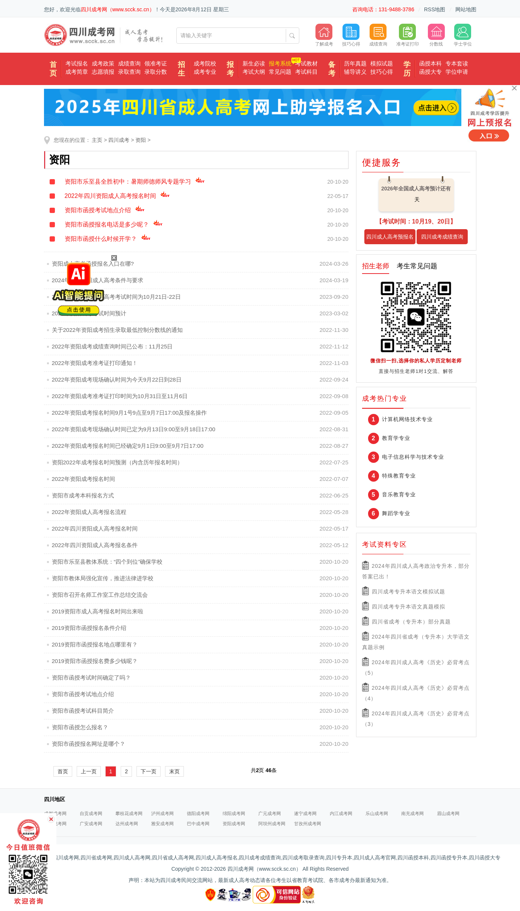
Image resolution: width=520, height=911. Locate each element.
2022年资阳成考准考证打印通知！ (95, 363)
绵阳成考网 (234, 813)
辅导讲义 (355, 71)
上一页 (89, 771)
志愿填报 (103, 71)
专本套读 (457, 63)
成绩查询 (129, 63)
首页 (53, 69)
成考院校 (205, 63)
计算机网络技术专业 (407, 419)
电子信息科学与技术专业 (413, 457)
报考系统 (280, 63)
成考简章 (76, 71)
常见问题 (280, 71)
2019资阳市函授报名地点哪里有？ (95, 644)
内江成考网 (341, 813)
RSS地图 (435, 9)
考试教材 (306, 63)
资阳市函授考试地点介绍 (105, 210)
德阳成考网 (198, 813)
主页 (97, 140)
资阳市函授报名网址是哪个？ (88, 744)
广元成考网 (269, 813)
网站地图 (465, 9)
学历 (407, 69)
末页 (174, 771)
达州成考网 (126, 823)
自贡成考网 (91, 813)
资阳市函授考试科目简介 (83, 710)
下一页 (148, 771)
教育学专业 (396, 438)
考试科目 (306, 71)
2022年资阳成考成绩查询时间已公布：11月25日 (112, 346)
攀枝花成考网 (129, 813)
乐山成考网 (376, 813)
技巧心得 (381, 71)
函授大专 (430, 71)
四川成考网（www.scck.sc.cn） (118, 9)
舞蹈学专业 (396, 513)
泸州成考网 (162, 813)
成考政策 (103, 63)
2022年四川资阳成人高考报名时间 (117, 196)
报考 (230, 69)
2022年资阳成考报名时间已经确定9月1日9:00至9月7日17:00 (127, 446)
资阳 (140, 140)
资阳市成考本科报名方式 (83, 495)
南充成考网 (412, 813)
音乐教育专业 (399, 494)
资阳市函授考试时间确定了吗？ (91, 677)
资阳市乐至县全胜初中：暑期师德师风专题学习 (135, 181)
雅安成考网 (162, 823)
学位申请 (457, 71)
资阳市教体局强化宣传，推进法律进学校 (102, 578)
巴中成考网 (198, 823)
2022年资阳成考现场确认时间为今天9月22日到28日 (117, 379)
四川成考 (118, 140)
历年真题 (355, 63)
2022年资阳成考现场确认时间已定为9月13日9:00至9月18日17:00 (133, 429)
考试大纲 (254, 71)
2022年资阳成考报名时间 (83, 479)
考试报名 (76, 63)
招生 (181, 69)
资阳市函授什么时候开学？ (108, 239)
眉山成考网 (448, 813)
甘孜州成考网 (307, 823)
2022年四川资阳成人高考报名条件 (95, 545)
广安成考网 (91, 823)
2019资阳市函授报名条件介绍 (89, 628)
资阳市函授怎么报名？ (80, 727)
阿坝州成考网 (271, 823)
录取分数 (155, 71)
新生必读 (254, 63)
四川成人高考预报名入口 (390, 239)
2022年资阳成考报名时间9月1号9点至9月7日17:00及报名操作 (129, 412)
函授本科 (430, 63)
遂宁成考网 (305, 813)
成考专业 (205, 71)
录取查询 (129, 71)
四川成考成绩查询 (442, 237)
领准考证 (155, 63)
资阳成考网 (234, 823)
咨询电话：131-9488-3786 (383, 9)
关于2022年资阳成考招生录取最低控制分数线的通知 (117, 330)
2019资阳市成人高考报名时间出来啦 (97, 611)
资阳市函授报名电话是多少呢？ (114, 224)
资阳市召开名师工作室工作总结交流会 (100, 595)
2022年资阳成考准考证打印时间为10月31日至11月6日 (120, 396)
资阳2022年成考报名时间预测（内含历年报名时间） (117, 462)
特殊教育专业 (399, 476)
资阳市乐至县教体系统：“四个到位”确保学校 (107, 561)
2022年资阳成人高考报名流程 (89, 512)
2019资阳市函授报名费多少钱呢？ (95, 661)
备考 (331, 69)
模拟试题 (381, 63)
